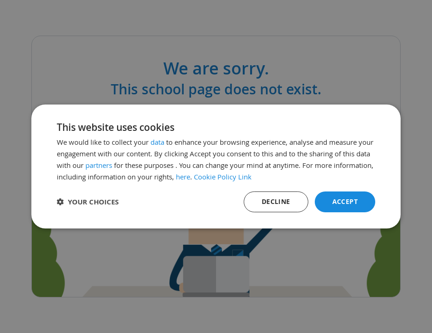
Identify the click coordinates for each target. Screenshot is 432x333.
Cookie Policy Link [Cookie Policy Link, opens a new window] (223, 176)
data (157, 142)
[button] (88, 201)
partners (98, 165)
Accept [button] (345, 201)
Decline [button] (276, 201)
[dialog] (216, 166)
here (183, 176)
